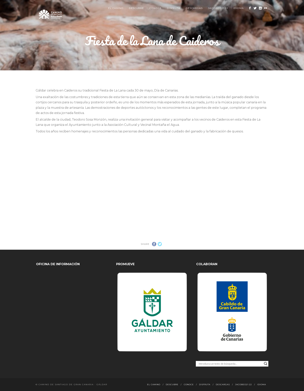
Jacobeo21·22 (218, 8)
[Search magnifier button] (265, 363)
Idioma (238, 8)
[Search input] (230, 363)
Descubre (136, 8)
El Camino (116, 8)
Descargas (194, 8)
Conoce (155, 8)
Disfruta (173, 8)
